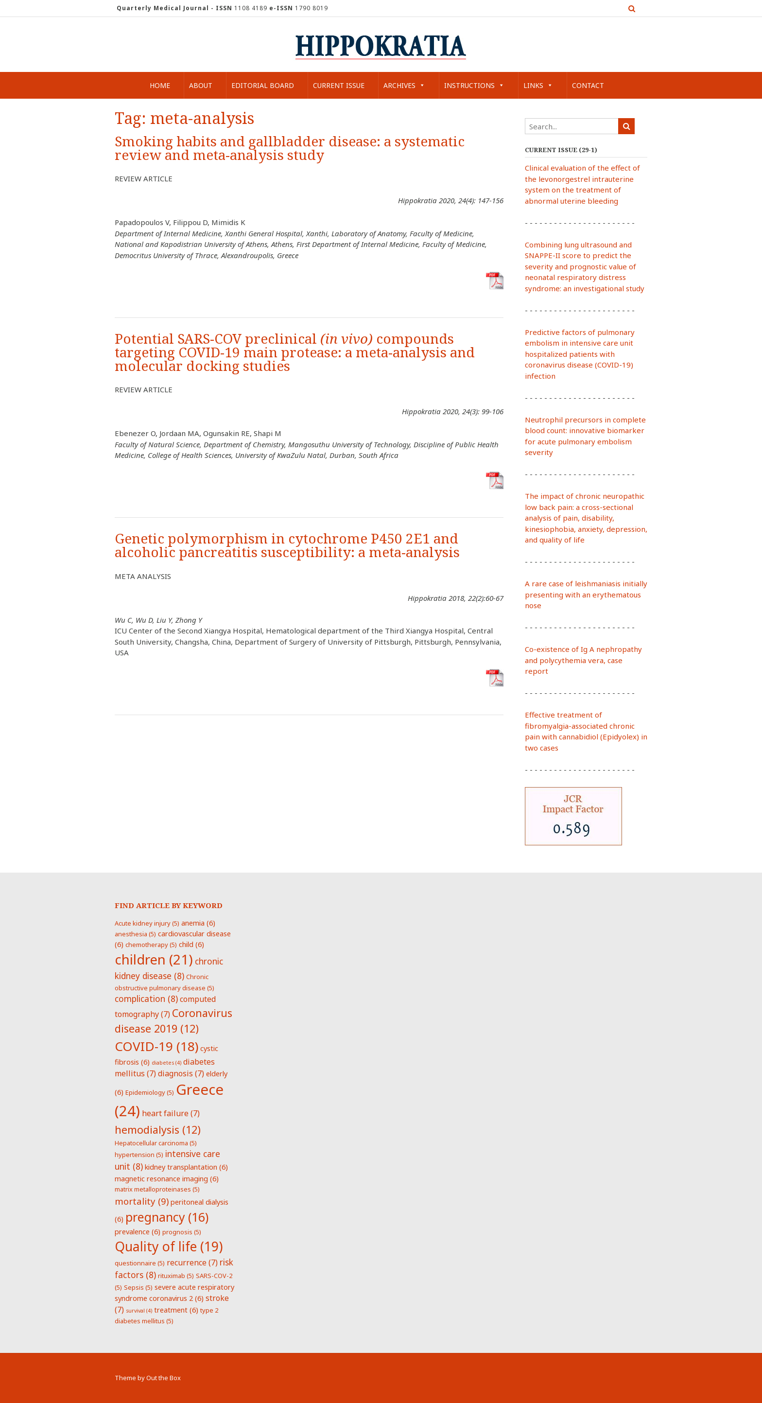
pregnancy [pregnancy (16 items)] (166, 1217)
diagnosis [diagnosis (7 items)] (181, 1073)
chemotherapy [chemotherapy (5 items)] (151, 944)
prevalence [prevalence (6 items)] (137, 1231)
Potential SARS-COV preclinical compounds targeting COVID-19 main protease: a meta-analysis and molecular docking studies (295, 352)
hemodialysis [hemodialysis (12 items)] (158, 1129)
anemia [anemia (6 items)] (198, 923)
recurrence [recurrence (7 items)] (192, 1262)
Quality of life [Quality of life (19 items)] (169, 1246)
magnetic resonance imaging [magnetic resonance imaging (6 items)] (167, 1178)
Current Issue (338, 85)
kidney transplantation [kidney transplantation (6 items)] (186, 1167)
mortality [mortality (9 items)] (142, 1201)
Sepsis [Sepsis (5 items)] (138, 1287)
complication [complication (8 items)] (146, 998)
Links (538, 85)
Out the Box (163, 1377)
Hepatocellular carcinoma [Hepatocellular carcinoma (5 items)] (156, 1143)
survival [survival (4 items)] (139, 1310)
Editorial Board (262, 85)
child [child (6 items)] (191, 944)
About (200, 85)
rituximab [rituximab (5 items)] (176, 1275)
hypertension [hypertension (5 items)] (139, 1154)
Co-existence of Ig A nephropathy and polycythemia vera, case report (583, 660)
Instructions (474, 85)
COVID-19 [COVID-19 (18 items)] (156, 1046)
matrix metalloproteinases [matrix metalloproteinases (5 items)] (157, 1189)
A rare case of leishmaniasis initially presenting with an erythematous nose (586, 594)
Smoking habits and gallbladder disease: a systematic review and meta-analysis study (290, 148)
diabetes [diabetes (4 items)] (166, 1062)
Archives (404, 85)
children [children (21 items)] (154, 959)
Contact (588, 85)
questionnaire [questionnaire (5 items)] (140, 1263)
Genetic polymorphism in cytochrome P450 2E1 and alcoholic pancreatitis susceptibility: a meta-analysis (287, 546)
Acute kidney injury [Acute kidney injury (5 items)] (147, 923)
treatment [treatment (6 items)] (176, 1310)
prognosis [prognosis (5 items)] (181, 1232)
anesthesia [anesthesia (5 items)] (135, 933)
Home (160, 85)
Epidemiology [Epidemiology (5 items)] (149, 1092)
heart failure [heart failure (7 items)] (171, 1113)
